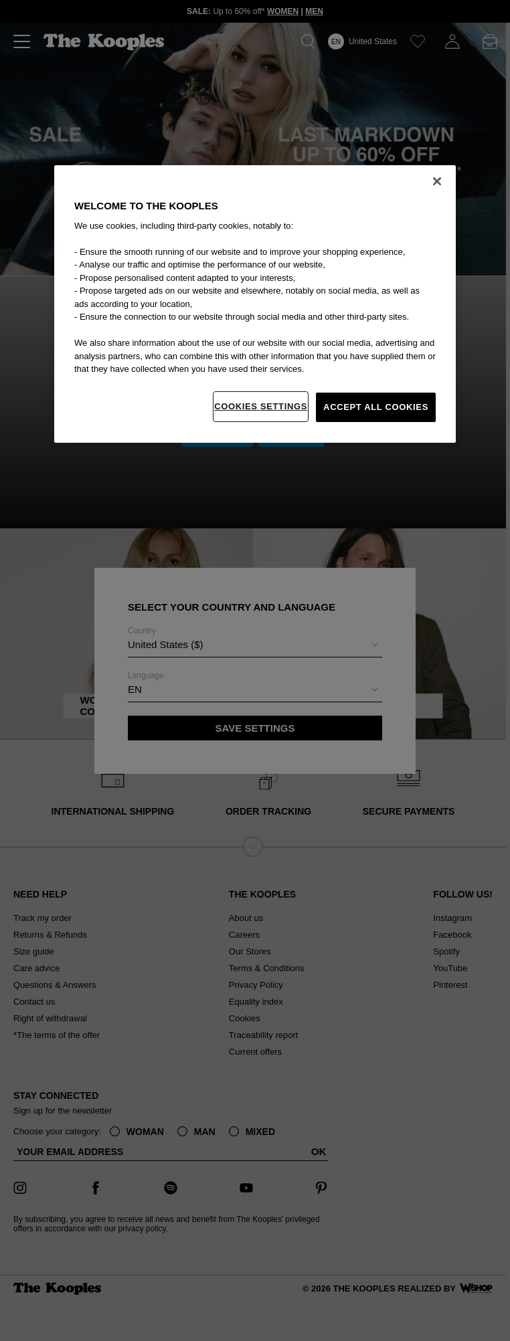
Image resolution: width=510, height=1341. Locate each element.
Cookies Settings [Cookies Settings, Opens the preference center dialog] (260, 406)
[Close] (437, 181)
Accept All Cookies (375, 407)
